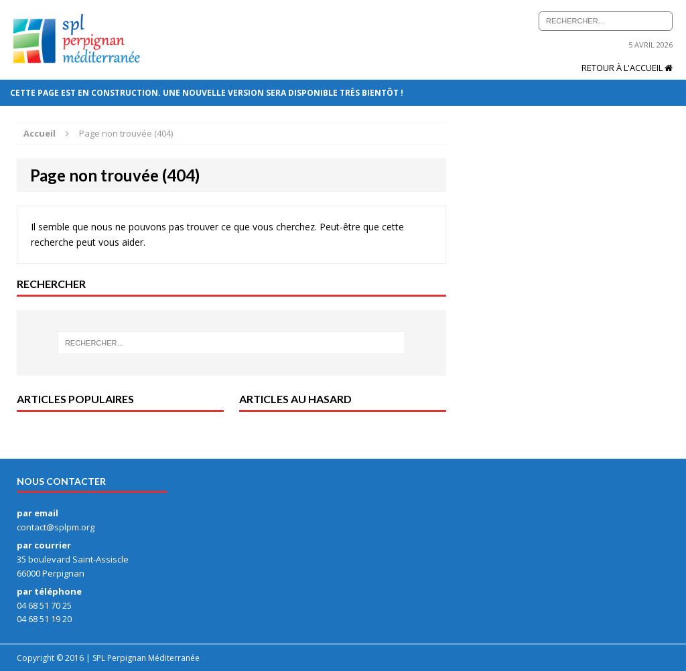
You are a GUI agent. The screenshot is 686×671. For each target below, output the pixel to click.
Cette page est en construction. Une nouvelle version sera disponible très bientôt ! (207, 92)
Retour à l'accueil (627, 68)
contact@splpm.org (55, 527)
